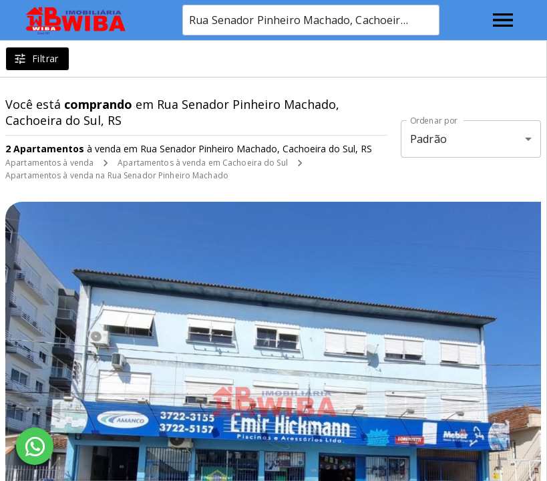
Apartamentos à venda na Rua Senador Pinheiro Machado (116, 175)
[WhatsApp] (34, 446)
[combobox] (310, 20)
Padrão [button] (428, 139)
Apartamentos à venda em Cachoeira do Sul (203, 162)
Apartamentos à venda (49, 162)
